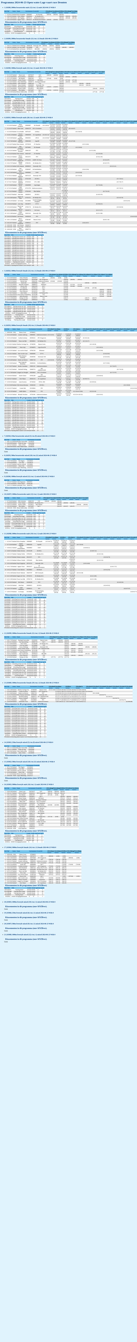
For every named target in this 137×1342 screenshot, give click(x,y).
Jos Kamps (20, 200)
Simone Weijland (23, 698)
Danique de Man (24, 298)
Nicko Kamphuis (21, 14)
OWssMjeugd (64, 42)
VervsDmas (57, 329)
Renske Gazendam (22, 366)
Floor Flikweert (24, 291)
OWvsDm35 (50, 329)
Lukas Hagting (20, 188)
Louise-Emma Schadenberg (24, 294)
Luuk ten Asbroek (21, 464)
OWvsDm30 (113, 329)
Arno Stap (20, 204)
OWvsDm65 (127, 329)
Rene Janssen (20, 144)
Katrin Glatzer (22, 375)
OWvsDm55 (120, 329)
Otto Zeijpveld (20, 169)
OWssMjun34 (53, 637)
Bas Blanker (22, 78)
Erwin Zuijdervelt (20, 159)
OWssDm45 (116, 686)
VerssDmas (58, 686)
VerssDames (51, 42)
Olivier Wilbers (22, 793)
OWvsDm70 (133, 329)
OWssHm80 (120, 537)
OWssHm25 (49, 537)
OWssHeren (49, 11)
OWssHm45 (100, 537)
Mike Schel (20, 128)
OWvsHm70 (126, 121)
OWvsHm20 (113, 121)
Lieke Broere (23, 869)
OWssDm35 (96, 686)
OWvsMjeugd (72, 274)
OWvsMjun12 (102, 274)
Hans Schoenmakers (20, 172)
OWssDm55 (109, 686)
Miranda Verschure (22, 394)
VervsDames (59, 274)
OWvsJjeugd (48, 71)
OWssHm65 (127, 537)
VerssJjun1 (85, 498)
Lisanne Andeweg (22, 335)
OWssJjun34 (46, 498)
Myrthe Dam (23, 281)
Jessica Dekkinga (21, 45)
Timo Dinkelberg (22, 82)
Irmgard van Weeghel (22, 372)
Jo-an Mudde (20, 131)
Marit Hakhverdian (22, 446)
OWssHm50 (93, 537)
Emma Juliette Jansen (23, 648)
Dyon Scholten (22, 85)
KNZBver (61, 11)
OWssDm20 (89, 686)
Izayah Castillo (22, 88)
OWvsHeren (67, 71)
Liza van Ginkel (21, 47)
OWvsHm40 (92, 121)
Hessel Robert (21, 76)
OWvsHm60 (99, 121)
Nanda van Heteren (23, 360)
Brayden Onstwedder (22, 441)
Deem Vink (21, 466)
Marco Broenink (20, 219)
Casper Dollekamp (20, 213)
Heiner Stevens (20, 178)
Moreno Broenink (21, 774)
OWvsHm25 (45, 121)
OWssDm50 (52, 686)
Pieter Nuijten (21, 16)
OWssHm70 (133, 537)
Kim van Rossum (21, 49)
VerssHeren (55, 11)
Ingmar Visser (20, 19)
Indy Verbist (24, 293)
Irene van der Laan (22, 353)
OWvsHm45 (106, 121)
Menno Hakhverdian (22, 92)
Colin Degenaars (20, 137)
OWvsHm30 (72, 121)
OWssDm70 (122, 686)
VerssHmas (55, 537)
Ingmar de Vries (20, 197)
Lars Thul (21, 462)
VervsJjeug (56, 71)
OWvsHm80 (133, 121)
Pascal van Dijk (20, 207)
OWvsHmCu (64, 121)
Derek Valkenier (21, 573)
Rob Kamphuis (20, 147)
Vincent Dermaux (20, 134)
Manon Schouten (23, 879)
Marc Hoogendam (20, 229)
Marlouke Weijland (24, 284)
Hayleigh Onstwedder (23, 640)
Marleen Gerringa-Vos (22, 344)
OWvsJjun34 (81, 71)
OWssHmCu (71, 537)
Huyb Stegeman (20, 175)
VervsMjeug (79, 274)
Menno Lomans (20, 156)
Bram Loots (22, 75)
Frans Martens (21, 569)
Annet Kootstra (23, 382)
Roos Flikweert (24, 289)
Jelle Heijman (20, 166)
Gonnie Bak (23, 388)
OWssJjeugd (67, 11)
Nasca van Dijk (23, 341)
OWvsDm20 (86, 329)
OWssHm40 (113, 537)
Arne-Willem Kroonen (20, 150)
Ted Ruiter (22, 806)
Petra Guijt (22, 347)
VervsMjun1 (109, 274)
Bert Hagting (21, 18)
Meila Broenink (24, 296)
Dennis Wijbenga (20, 141)
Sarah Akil (23, 283)
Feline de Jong (22, 443)
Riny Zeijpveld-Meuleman (23, 363)
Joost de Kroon (20, 185)
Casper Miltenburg (21, 467)
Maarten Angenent (20, 181)
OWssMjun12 (73, 637)
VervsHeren (74, 71)
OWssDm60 (102, 686)
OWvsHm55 (78, 121)
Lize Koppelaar (24, 299)
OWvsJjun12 (95, 71)
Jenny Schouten (24, 278)
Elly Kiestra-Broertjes (22, 385)
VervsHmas (52, 121)
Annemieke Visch (21, 485)
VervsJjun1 (102, 71)
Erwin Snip (20, 227)
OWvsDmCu (76, 329)
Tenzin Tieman (22, 80)
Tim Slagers (21, 461)
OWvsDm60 (106, 329)
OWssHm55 (86, 537)
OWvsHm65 (85, 121)
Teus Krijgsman (22, 815)
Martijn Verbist (20, 163)
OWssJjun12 (78, 498)
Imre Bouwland (24, 279)
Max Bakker (22, 90)
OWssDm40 (129, 686)
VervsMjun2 (94, 274)
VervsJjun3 (88, 71)
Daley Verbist (22, 445)
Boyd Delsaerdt (22, 87)
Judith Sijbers (22, 391)
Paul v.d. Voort (20, 210)
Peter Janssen (20, 153)
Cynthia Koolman (22, 338)
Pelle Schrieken (22, 83)
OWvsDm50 (93, 329)
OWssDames (44, 42)
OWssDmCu (79, 686)
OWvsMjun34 (87, 274)
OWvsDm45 (99, 329)
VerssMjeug (71, 42)
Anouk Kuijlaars (23, 859)
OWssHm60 (107, 537)
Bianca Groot (22, 332)
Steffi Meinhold (23, 868)
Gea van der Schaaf (23, 350)
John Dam (20, 194)
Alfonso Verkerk (20, 191)
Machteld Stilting (22, 369)
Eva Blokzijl (24, 288)
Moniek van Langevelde (23, 863)
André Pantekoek (20, 222)
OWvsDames (52, 274)
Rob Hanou (20, 216)
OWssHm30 (80, 537)
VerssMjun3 (60, 637)
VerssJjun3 (54, 498)
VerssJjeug (74, 11)
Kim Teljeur (23, 379)
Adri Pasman (20, 225)
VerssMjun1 (80, 637)
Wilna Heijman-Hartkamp (23, 356)
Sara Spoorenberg (23, 642)
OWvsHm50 (120, 121)
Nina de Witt (23, 286)
